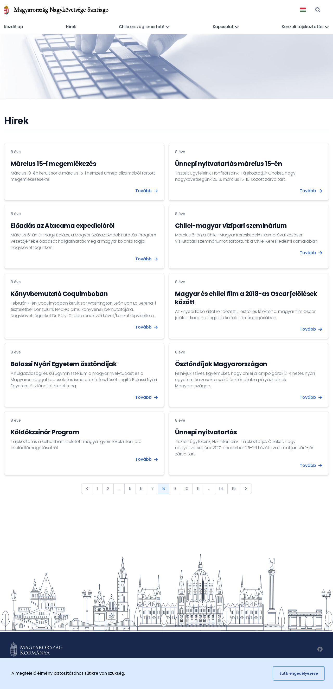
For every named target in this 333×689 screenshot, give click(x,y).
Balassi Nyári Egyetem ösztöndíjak (64, 364)
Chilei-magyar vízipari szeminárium (231, 225)
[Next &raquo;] (246, 489)
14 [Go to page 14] (221, 489)
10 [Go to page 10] (186, 489)
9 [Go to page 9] (175, 489)
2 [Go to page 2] (108, 489)
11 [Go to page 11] (198, 489)
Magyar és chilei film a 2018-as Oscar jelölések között (246, 297)
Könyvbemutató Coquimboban (59, 293)
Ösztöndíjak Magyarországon (221, 364)
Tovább (146, 191)
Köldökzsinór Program (45, 432)
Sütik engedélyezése (298, 673)
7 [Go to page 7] (152, 489)
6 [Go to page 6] (141, 489)
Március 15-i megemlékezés (53, 163)
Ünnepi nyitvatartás (206, 432)
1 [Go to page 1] (97, 489)
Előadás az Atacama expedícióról (62, 225)
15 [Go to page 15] (234, 489)
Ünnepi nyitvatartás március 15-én (228, 163)
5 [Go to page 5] (130, 489)
